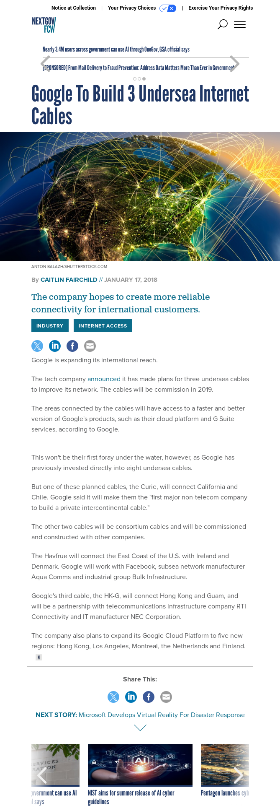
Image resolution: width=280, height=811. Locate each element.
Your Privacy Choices (142, 8)
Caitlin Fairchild (69, 279)
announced (104, 379)
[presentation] (41, 775)
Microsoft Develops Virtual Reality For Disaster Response (162, 715)
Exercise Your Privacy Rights (220, 8)
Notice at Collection (73, 8)
